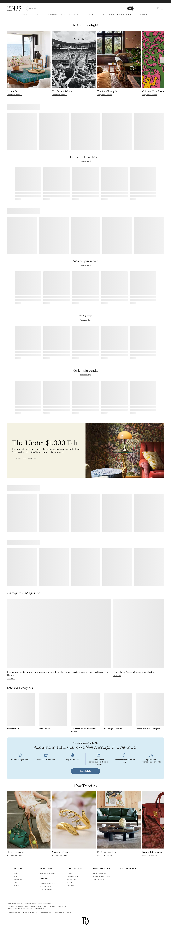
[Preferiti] (158, 8)
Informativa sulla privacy (44, 903)
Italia (31, 908)
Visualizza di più (85, 161)
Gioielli (92, 15)
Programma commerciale (48, 873)
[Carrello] (162, 8)
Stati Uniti (41, 908)
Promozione (142, 15)
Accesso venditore (46, 886)
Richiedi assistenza (99, 873)
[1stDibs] (14, 8)
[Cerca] (77, 8)
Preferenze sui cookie (49, 906)
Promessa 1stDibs (98, 879)
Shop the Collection (26, 458)
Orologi (102, 15)
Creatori (16, 885)
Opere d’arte (18, 879)
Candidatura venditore (47, 883)
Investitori (70, 882)
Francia (20, 908)
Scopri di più (85, 771)
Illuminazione (52, 15)
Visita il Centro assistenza (101, 876)
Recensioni (70, 885)
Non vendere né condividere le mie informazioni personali (24, 906)
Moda (111, 15)
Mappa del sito (61, 906)
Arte (84, 15)
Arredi (40, 15)
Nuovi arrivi (28, 15)
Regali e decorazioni (70, 15)
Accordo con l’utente (30, 903)
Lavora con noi (71, 879)
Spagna (36, 908)
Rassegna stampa (72, 876)
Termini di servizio (59, 912)
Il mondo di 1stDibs (125, 15)
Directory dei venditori (47, 889)
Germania (25, 908)
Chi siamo (70, 873)
